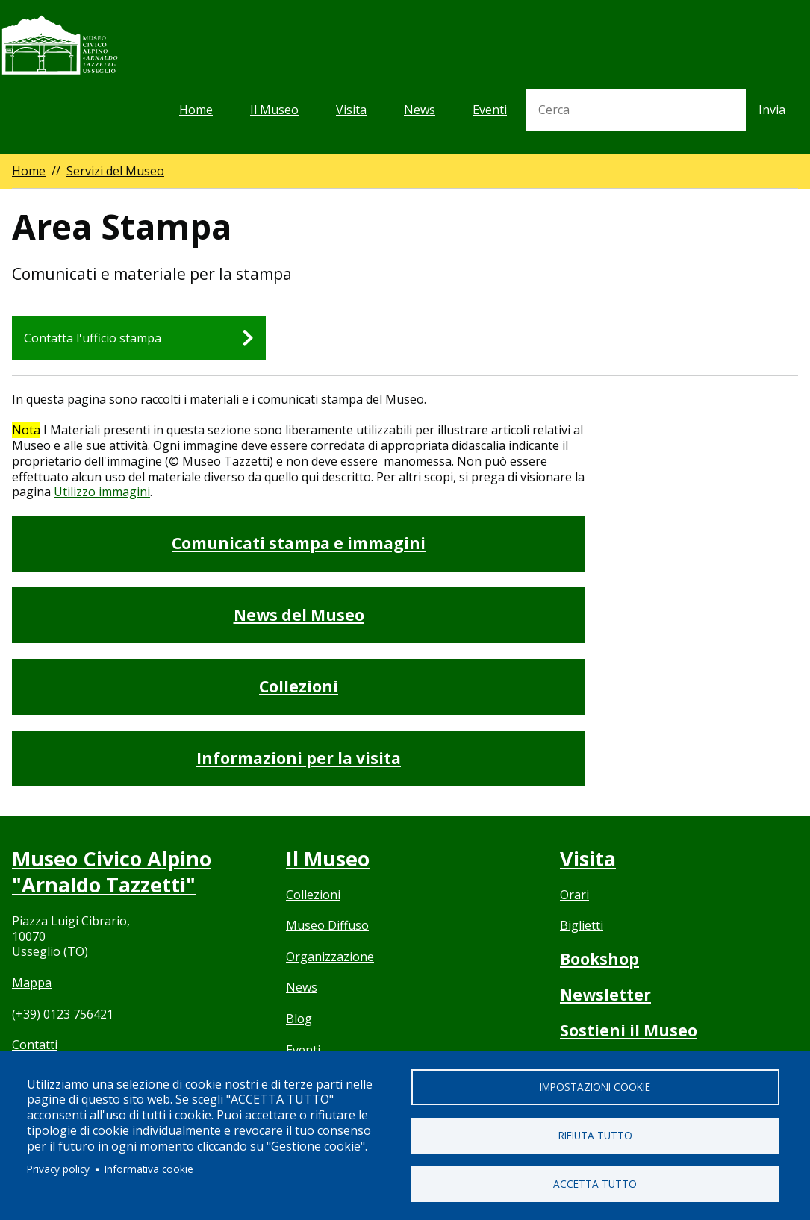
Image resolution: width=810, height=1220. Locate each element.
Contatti (34, 1044)
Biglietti (581, 925)
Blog (299, 1018)
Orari (574, 894)
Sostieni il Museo (628, 1030)
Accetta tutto (595, 1184)
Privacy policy (58, 1169)
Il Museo (274, 109)
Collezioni (298, 686)
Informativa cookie (149, 1169)
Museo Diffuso (327, 925)
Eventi (490, 109)
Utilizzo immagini (102, 492)
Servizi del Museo (115, 171)
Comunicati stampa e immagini (299, 543)
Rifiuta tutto (595, 1135)
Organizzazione (330, 956)
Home (196, 109)
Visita (351, 109)
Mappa (32, 983)
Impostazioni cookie (595, 1087)
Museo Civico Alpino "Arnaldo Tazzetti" (111, 871)
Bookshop (599, 958)
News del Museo (299, 614)
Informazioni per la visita (298, 758)
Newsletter (605, 994)
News (419, 109)
